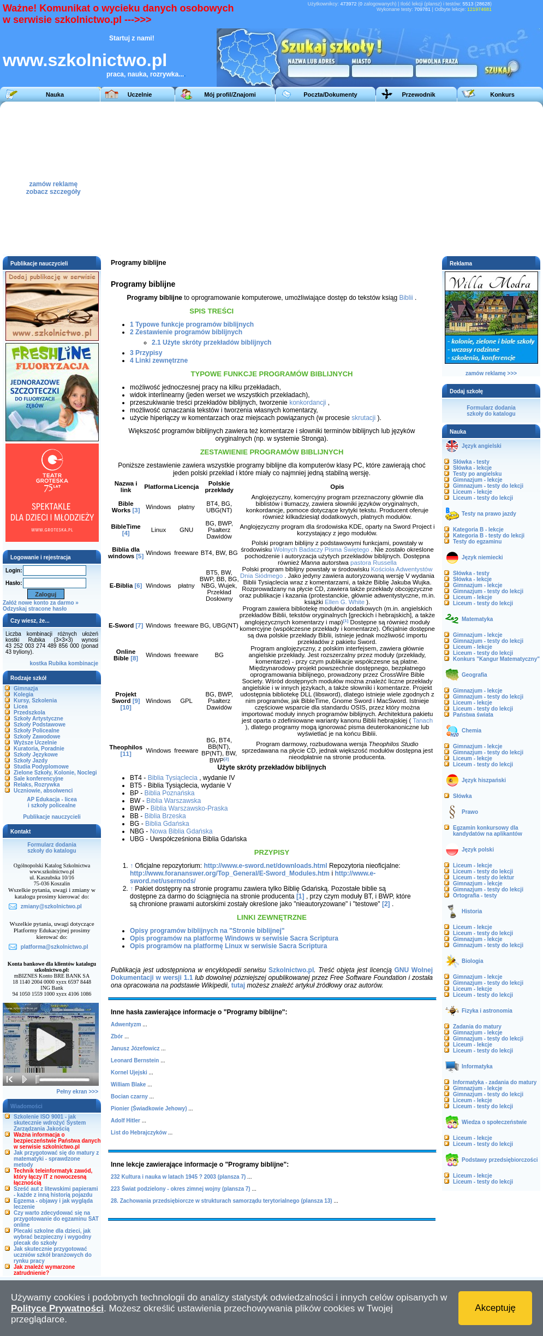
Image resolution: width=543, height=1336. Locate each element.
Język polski (478, 850)
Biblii (406, 298)
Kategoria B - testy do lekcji (488, 536)
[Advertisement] (379, 178)
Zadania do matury (477, 1027)
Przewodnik (418, 94)
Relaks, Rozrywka (37, 785)
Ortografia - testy (475, 895)
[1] (346, 620)
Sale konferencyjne (38, 779)
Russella (385, 562)
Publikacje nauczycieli (52, 817)
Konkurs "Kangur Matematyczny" (496, 659)
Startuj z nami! (131, 38)
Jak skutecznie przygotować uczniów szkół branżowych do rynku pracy (53, 1255)
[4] (126, 533)
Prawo (470, 812)
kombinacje (83, 663)
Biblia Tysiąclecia (173, 778)
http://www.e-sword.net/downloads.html (265, 866)
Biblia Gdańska (167, 823)
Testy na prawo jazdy (489, 514)
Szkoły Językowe (36, 755)
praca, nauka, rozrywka (142, 74)
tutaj (238, 985)
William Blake (128, 1084)
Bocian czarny (129, 1096)
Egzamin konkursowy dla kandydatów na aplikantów (487, 831)
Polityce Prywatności (57, 1308)
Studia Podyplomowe (41, 767)
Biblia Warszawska (173, 801)
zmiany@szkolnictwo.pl (51, 906)
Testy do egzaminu (477, 542)
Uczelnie (140, 94)
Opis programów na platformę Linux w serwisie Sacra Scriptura (228, 946)
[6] (138, 585)
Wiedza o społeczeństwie (494, 1122)
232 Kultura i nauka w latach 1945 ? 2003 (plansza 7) (178, 1177)
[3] (136, 510)
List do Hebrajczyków (138, 1133)
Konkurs (502, 94)
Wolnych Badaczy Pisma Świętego (321, 549)
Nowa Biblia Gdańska (181, 831)
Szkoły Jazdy (30, 761)
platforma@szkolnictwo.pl (54, 947)
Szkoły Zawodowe (37, 737)
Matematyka (477, 619)
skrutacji (363, 418)
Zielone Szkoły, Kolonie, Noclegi (55, 773)
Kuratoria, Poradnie (39, 749)
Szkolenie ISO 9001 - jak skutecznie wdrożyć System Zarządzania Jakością (50, 1123)
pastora (360, 562)
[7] (139, 625)
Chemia (471, 731)
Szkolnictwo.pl (291, 970)
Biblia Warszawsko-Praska (189, 808)
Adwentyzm (126, 1024)
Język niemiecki (482, 557)
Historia (472, 911)
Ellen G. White (345, 602)
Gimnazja (26, 688)
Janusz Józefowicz (135, 1048)
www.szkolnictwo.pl (85, 60)
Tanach (423, 720)
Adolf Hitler (125, 1121)
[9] (136, 700)
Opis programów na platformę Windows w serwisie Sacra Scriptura (234, 938)
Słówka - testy (471, 462)
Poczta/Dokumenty (330, 94)
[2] (226, 758)
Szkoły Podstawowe (39, 725)
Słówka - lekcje (472, 468)
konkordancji (307, 402)
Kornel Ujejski (129, 1072)
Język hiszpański (484, 780)
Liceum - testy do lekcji (483, 498)
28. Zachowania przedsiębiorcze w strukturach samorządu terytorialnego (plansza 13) (221, 1201)
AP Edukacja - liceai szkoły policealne (52, 802)
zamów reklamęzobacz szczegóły (53, 185)
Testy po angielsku (477, 474)
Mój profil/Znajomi (230, 94)
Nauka (55, 94)
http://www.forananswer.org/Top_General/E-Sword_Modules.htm (230, 873)
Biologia (472, 961)
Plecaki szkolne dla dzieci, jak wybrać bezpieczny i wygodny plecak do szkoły (52, 1237)
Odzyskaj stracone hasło (35, 609)
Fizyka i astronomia (487, 1011)
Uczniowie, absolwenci (43, 791)
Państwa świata (473, 715)
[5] (140, 556)
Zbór (117, 1036)
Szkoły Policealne (36, 731)
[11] (125, 753)
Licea (21, 707)
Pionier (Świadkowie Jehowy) (149, 1109)
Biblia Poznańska (169, 793)
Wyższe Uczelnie (35, 743)
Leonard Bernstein (135, 1060)
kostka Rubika (48, 663)
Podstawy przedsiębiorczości (500, 1160)
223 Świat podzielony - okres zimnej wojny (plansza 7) (180, 1189)
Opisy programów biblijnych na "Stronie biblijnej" (207, 931)
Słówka (462, 796)
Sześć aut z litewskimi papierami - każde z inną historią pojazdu (56, 1192)
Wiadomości (26, 1106)
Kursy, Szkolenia (35, 700)
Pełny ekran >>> (77, 1092)
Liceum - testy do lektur (483, 877)
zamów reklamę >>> (491, 373)
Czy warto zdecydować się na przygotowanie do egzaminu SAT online (56, 1219)
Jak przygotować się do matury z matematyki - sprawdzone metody (56, 1159)
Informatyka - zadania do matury (494, 1082)
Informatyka (477, 1066)
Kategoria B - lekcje (478, 530)
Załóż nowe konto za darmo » (41, 603)
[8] (134, 658)
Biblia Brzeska (165, 816)
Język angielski (482, 446)
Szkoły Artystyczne (38, 719)
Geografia (474, 675)
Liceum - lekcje (472, 492)
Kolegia (23, 694)
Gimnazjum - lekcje (478, 480)
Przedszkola (29, 713)
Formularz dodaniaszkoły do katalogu (51, 848)
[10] (125, 707)
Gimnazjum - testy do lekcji (488, 486)
